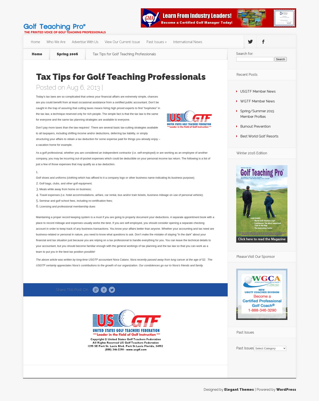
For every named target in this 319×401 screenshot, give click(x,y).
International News (187, 41)
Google (95, 290)
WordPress (286, 390)
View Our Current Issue (122, 41)
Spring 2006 (67, 54)
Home (35, 41)
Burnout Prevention (255, 126)
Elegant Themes (239, 390)
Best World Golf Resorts (259, 136)
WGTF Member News (257, 101)
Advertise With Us (85, 41)
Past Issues (155, 41)
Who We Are (56, 41)
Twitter (112, 290)
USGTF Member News (258, 91)
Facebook (104, 290)
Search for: (244, 54)
